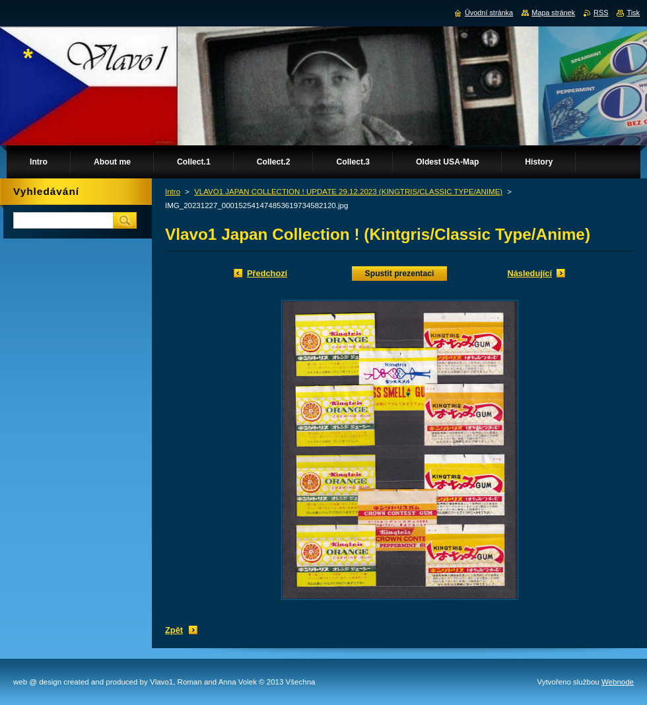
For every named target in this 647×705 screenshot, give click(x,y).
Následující (529, 273)
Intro (172, 192)
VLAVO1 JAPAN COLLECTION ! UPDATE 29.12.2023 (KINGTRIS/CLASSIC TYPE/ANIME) (348, 192)
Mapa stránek (553, 13)
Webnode (617, 682)
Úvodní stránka (489, 13)
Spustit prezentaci (399, 273)
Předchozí (267, 273)
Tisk (633, 13)
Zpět (174, 630)
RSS (601, 13)
